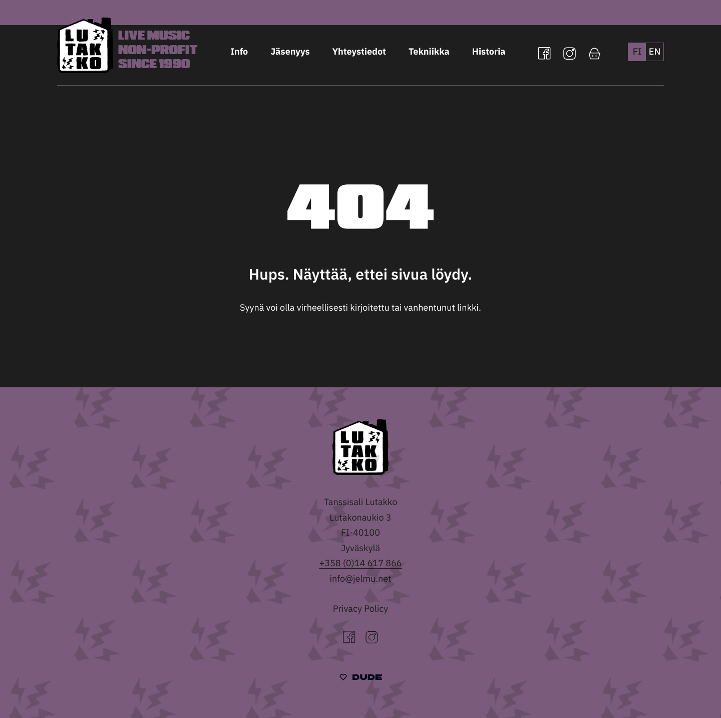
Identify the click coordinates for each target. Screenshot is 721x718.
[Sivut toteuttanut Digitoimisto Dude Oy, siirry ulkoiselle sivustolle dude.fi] (360, 678)
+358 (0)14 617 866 (360, 563)
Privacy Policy (360, 608)
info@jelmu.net (360, 578)
